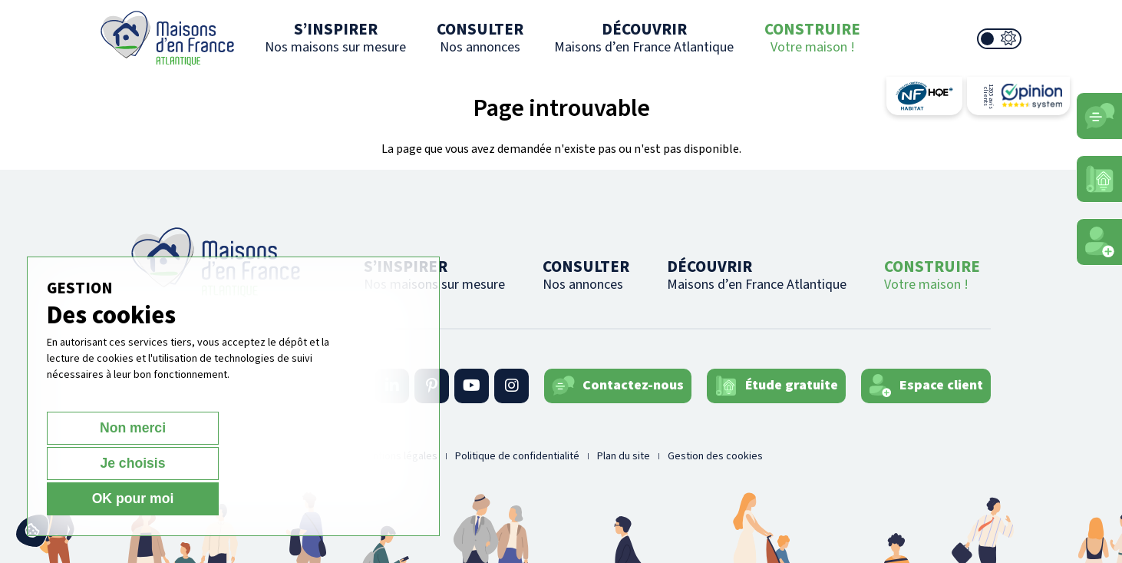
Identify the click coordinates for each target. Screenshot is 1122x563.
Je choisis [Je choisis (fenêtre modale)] (218, 498)
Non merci (101, 498)
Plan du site (623, 456)
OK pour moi (335, 498)
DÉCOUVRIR (644, 37)
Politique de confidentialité (517, 456)
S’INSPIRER (335, 37)
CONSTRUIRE (812, 37)
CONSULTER (480, 37)
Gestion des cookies (715, 456)
